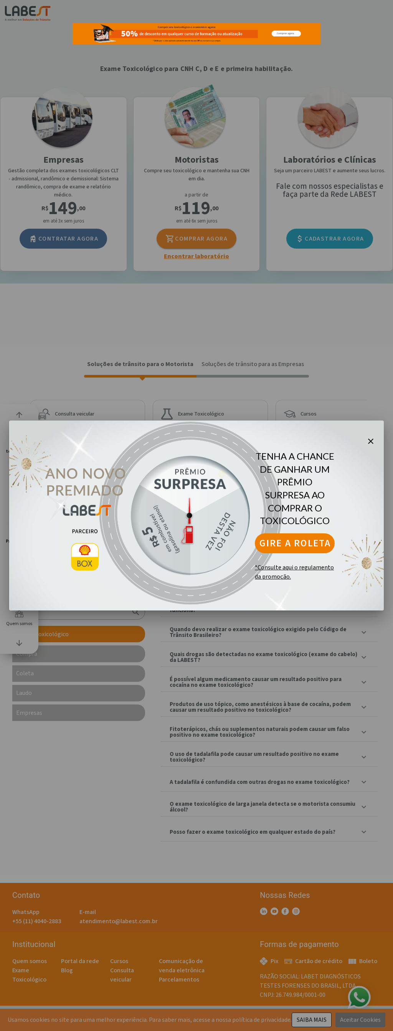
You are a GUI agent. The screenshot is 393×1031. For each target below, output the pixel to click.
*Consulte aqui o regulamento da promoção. (294, 572)
